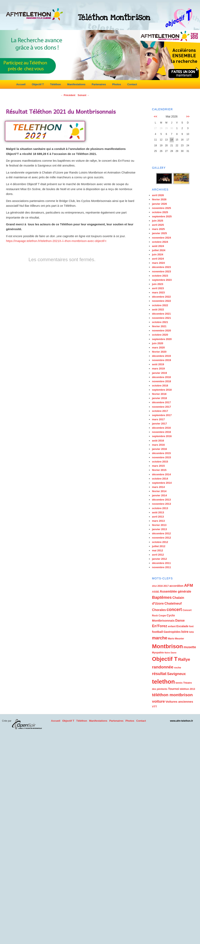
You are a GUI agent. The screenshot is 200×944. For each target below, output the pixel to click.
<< (155, 116)
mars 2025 (158, 229)
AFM (188, 585)
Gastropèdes (172, 631)
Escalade (182, 626)
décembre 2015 (161, 453)
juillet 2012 (158, 546)
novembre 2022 (161, 300)
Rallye (184, 659)
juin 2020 (157, 343)
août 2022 (158, 309)
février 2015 (159, 469)
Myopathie (158, 652)
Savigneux (176, 674)
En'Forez (159, 626)
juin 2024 (157, 254)
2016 (160, 586)
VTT (154, 706)
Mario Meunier (176, 638)
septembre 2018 (162, 389)
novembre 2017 (161, 406)
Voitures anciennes (179, 701)
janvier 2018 (159, 398)
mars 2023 (158, 292)
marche (159, 638)
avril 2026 (158, 195)
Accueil (20, 84)
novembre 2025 (161, 208)
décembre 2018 (161, 377)
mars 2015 (158, 465)
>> (188, 116)
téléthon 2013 (187, 689)
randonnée (162, 667)
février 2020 (159, 351)
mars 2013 (158, 520)
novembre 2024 (161, 237)
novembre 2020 (161, 330)
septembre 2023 (162, 279)
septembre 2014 (162, 482)
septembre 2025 (162, 216)
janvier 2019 (159, 372)
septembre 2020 (162, 339)
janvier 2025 (159, 233)
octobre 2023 (160, 275)
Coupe (162, 615)
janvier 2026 (159, 203)
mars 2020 (158, 347)
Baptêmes (162, 597)
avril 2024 (158, 258)
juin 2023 (157, 284)
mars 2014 (158, 487)
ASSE (155, 591)
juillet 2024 (158, 250)
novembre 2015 (161, 457)
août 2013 (158, 512)
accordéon (176, 585)
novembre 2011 (161, 567)
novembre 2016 (161, 431)
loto (191, 631)
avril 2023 (158, 288)
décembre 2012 (161, 533)
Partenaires (99, 84)
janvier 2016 (159, 448)
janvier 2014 (159, 495)
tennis (178, 682)
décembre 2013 (161, 499)
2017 (166, 586)
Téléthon (55, 84)
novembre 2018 (161, 381)
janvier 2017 (159, 423)
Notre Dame (170, 652)
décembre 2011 (161, 563)
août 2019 (158, 364)
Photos (116, 84)
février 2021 (159, 326)
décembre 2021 (161, 313)
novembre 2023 (161, 271)
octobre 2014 (160, 478)
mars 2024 (158, 262)
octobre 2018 (160, 385)
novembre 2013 (161, 503)
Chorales (159, 610)
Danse (180, 620)
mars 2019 (158, 368)
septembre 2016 (162, 436)
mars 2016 (158, 444)
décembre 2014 (161, 474)
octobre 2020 (160, 334)
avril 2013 (158, 516)
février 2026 (159, 199)
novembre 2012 (161, 537)
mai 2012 (157, 550)
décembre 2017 (161, 402)
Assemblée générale (175, 591)
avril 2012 (158, 554)
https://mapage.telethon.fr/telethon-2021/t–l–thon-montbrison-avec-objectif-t (56, 241)
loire (184, 632)
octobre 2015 (160, 461)
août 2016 (158, 440)
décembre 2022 (161, 296)
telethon (163, 681)
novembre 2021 (161, 317)
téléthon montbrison (172, 694)
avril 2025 (158, 224)
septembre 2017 (162, 415)
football (157, 631)
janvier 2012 (159, 558)
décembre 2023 (161, 267)
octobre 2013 (160, 508)
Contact (132, 84)
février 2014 (159, 491)
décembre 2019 (161, 355)
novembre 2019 (161, 360)
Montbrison (167, 646)
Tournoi (173, 688)
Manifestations (76, 84)
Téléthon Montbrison (114, 18)
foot (191, 626)
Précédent (68, 95)
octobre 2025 (160, 212)
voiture (158, 701)
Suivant (83, 95)
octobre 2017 (160, 410)
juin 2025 (157, 220)
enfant (172, 626)
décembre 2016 (161, 427)
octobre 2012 (160, 542)
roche (177, 667)
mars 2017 (158, 419)
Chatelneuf (173, 603)
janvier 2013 (159, 529)
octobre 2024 (160, 241)
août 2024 (158, 246)
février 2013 (159, 525)
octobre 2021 (160, 322)
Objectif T (38, 84)
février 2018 (159, 393)
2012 (154, 586)
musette (190, 647)
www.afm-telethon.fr (181, 720)
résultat (159, 673)
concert (174, 609)
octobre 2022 (160, 305)
